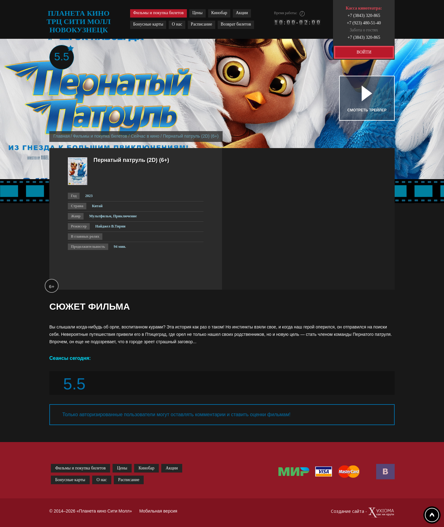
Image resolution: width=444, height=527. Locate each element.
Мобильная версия (158, 511)
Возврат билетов (236, 24)
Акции (242, 12)
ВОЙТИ (363, 52)
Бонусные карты (148, 24)
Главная (61, 136)
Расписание (201, 24)
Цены (197, 12)
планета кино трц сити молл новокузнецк (79, 21)
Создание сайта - (363, 513)
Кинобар (219, 12)
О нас (177, 24)
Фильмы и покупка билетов (158, 12)
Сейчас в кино (145, 136)
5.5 (61, 56)
